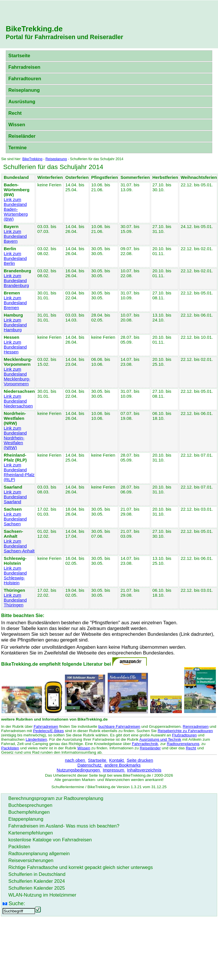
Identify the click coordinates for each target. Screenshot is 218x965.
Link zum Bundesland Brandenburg (16, 280)
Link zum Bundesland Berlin (15, 258)
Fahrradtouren (24, 78)
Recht (15, 113)
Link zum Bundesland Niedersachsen (18, 401)
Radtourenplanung (183, 744)
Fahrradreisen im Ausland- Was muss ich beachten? (63, 826)
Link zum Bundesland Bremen (15, 302)
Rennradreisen (196, 726)
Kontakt (117, 760)
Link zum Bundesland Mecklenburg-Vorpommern (17, 376)
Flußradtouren (184, 735)
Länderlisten (36, 739)
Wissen (16, 124)
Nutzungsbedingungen (79, 769)
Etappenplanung (25, 819)
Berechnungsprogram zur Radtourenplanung (55, 798)
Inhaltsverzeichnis (144, 769)
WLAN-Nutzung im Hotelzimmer (42, 895)
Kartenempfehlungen (30, 833)
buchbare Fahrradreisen (119, 726)
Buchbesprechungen (30, 805)
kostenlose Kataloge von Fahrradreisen (50, 840)
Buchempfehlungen (29, 812)
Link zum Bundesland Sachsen (15, 519)
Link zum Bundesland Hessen (15, 347)
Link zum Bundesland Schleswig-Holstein (15, 575)
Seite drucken (140, 760)
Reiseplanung (24, 90)
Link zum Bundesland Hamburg (15, 324)
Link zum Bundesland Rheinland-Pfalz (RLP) (19, 472)
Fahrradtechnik (145, 744)
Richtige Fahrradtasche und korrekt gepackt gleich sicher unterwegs (80, 867)
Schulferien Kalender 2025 (36, 888)
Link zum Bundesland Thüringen (15, 600)
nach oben (75, 760)
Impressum (114, 769)
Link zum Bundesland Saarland (15, 496)
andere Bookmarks (122, 765)
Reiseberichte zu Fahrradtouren (185, 731)
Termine (17, 147)
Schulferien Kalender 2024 (36, 881)
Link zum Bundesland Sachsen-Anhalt (19, 546)
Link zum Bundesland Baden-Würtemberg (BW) (16, 209)
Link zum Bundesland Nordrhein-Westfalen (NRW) (15, 438)
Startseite (19, 55)
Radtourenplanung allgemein (39, 853)
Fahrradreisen (24, 67)
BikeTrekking (32, 159)
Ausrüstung (21, 101)
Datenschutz (90, 765)
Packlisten (10, 748)
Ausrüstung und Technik (160, 739)
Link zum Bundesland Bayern (15, 236)
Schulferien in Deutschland (36, 874)
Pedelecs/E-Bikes (48, 731)
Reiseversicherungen (30, 860)
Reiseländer (22, 136)
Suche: (17, 903)
